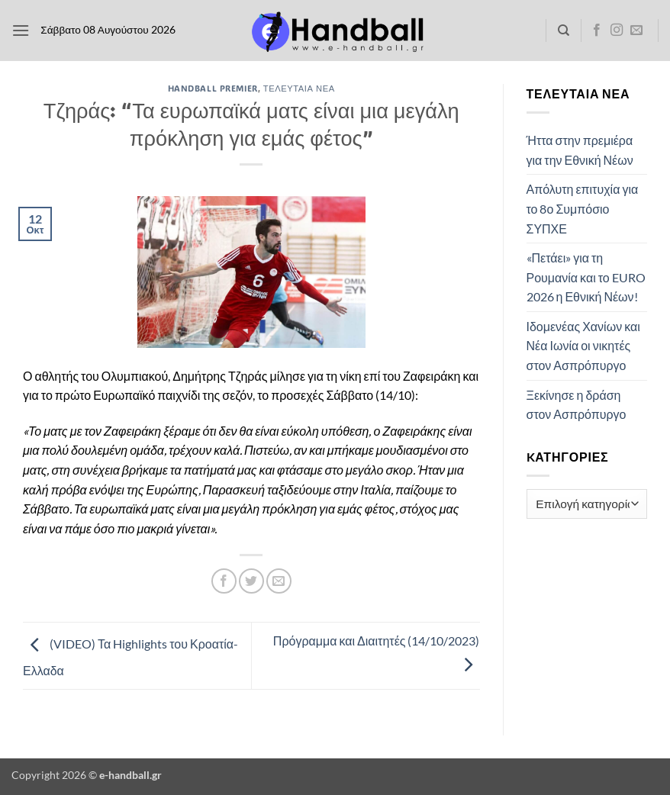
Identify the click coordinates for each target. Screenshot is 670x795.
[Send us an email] (636, 30)
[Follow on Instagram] (616, 30)
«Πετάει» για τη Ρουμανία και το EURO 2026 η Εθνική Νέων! (586, 277)
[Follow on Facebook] (597, 30)
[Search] (563, 30)
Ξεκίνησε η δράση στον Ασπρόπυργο (577, 405)
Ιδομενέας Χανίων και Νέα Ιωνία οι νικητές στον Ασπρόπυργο (583, 345)
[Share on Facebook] (224, 581)
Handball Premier (213, 88)
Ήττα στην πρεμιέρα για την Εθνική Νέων (580, 150)
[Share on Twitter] (251, 581)
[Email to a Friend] (279, 581)
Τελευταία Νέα (299, 88)
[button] (20, 30)
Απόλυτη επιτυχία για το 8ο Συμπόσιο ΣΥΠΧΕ (583, 208)
